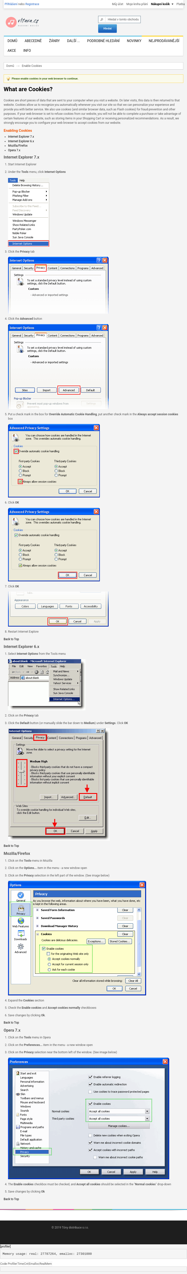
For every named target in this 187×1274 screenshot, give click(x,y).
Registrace (32, 4)
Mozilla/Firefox (18, 145)
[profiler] (5, 1246)
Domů (10, 66)
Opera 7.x (14, 150)
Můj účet (117, 4)
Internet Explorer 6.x (21, 141)
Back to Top (11, 639)
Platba (181, 4)
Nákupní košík (160, 4)
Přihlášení (11, 4)
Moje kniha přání (137, 4)
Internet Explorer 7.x (21, 136)
